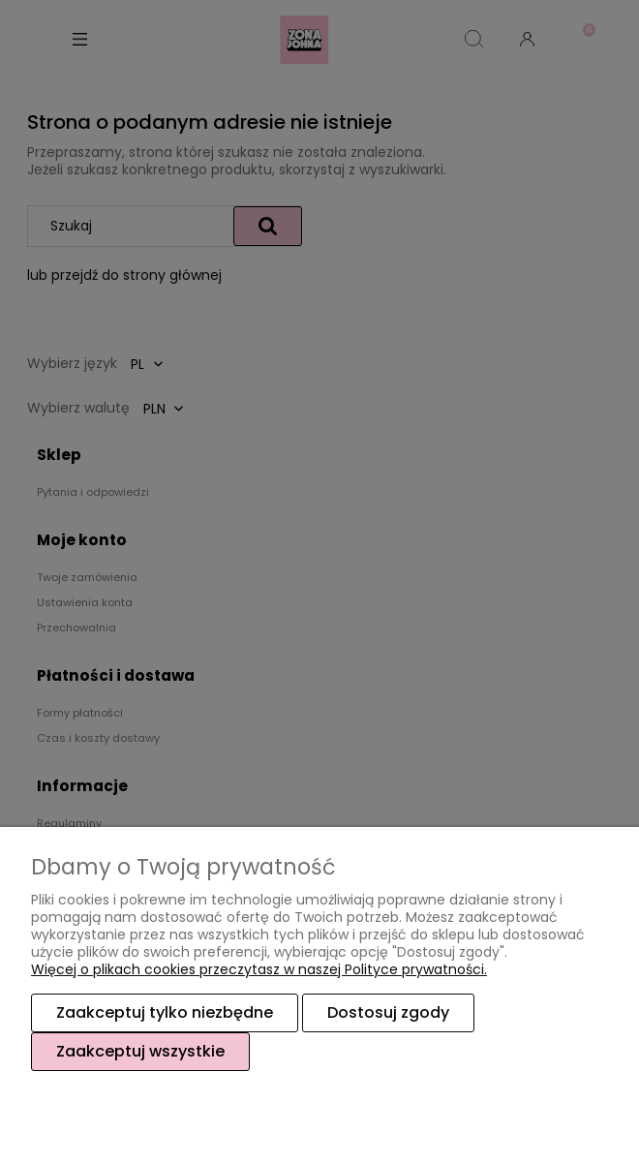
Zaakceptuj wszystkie (140, 1051)
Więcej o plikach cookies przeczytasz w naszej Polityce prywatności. (259, 969)
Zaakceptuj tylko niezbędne (164, 1012)
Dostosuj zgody (388, 1012)
